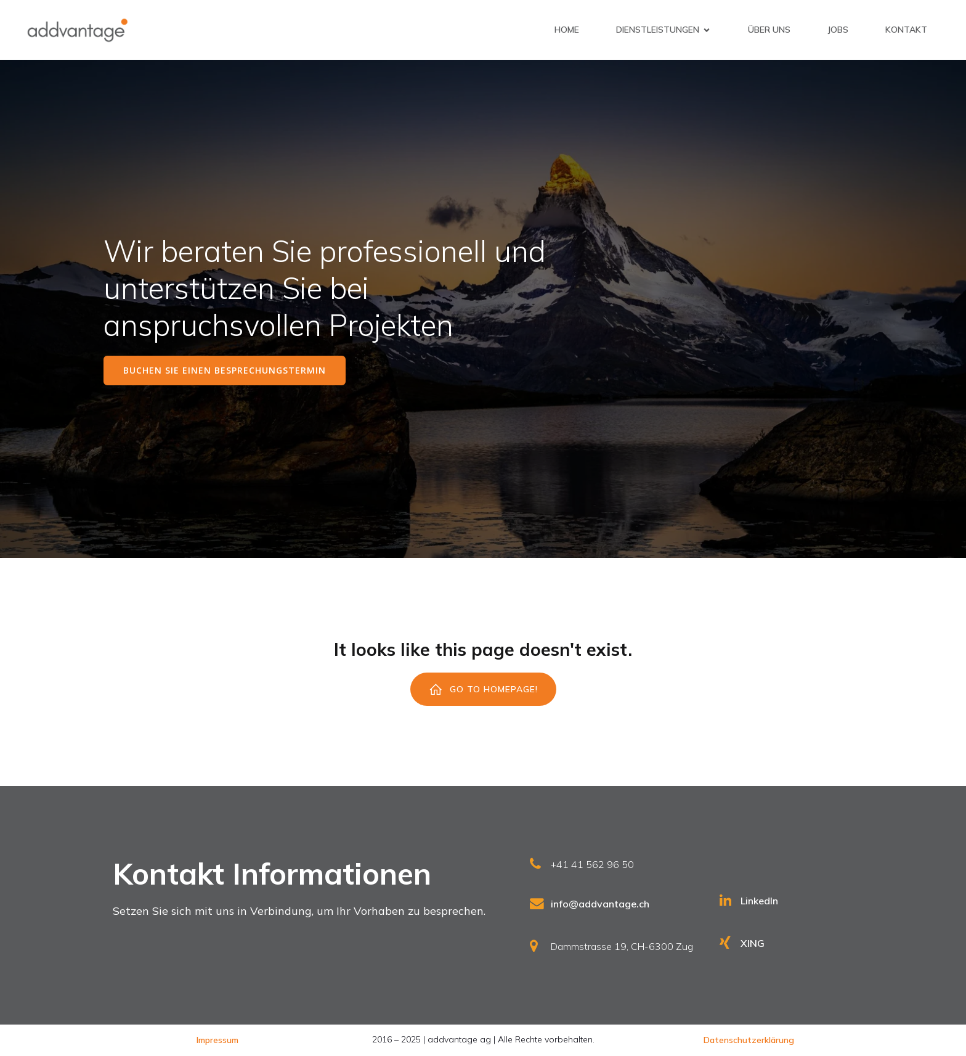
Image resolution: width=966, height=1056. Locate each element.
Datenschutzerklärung (749, 1040)
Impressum (217, 1040)
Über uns (769, 29)
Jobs (837, 29)
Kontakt (906, 29)
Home (566, 29)
